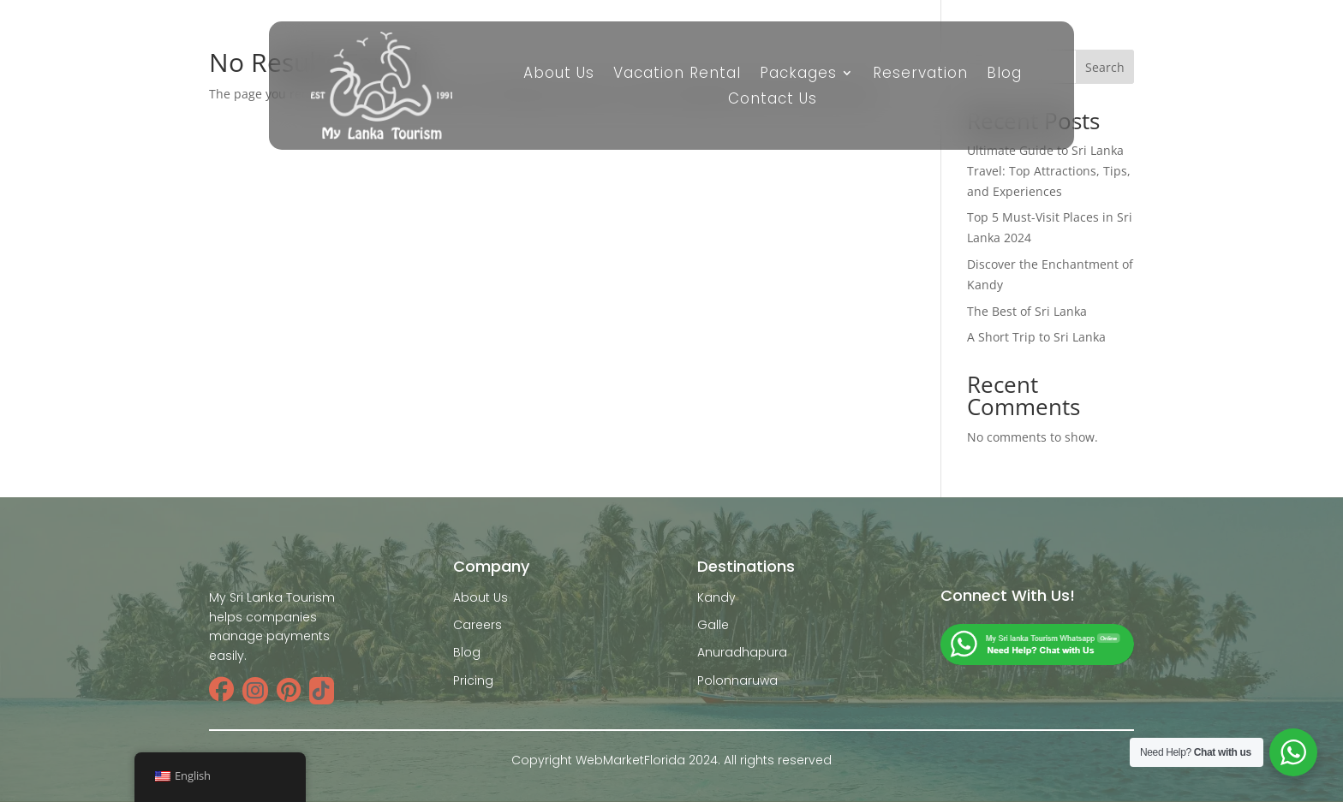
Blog (1004, 75)
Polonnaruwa (737, 680)
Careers (477, 624)
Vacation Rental (677, 75)
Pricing (473, 680)
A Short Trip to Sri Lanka (1036, 337)
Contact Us (772, 100)
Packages (798, 75)
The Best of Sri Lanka (1027, 311)
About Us (558, 75)
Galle (713, 624)
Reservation (920, 75)
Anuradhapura (742, 652)
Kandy (716, 597)
